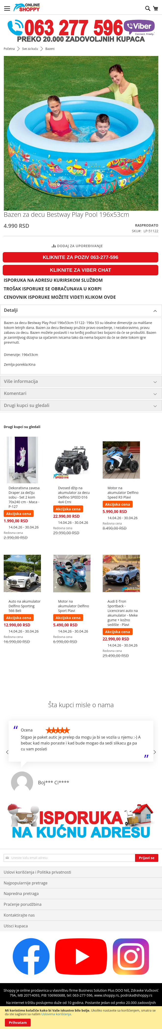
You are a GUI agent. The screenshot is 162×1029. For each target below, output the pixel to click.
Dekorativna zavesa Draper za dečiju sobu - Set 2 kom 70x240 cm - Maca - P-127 (24, 497)
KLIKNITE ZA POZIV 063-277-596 (80, 257)
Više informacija (21, 381)
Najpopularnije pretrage (26, 883)
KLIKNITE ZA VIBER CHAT (80, 270)
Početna (9, 49)
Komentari (15, 393)
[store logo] (26, 7)
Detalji (11, 310)
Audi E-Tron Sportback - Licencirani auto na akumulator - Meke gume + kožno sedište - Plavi (123, 613)
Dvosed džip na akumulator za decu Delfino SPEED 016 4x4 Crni (74, 495)
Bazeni (49, 49)
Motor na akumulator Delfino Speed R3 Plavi (123, 493)
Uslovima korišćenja (56, 1014)
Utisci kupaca (16, 926)
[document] (81, 1018)
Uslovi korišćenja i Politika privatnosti (37, 872)
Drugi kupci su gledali (27, 405)
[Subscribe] (146, 858)
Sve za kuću (30, 49)
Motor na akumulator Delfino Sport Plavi (73, 606)
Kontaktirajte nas (19, 915)
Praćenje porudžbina (22, 904)
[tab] (81, 310)
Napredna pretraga (21, 893)
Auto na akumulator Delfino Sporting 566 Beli (24, 606)
